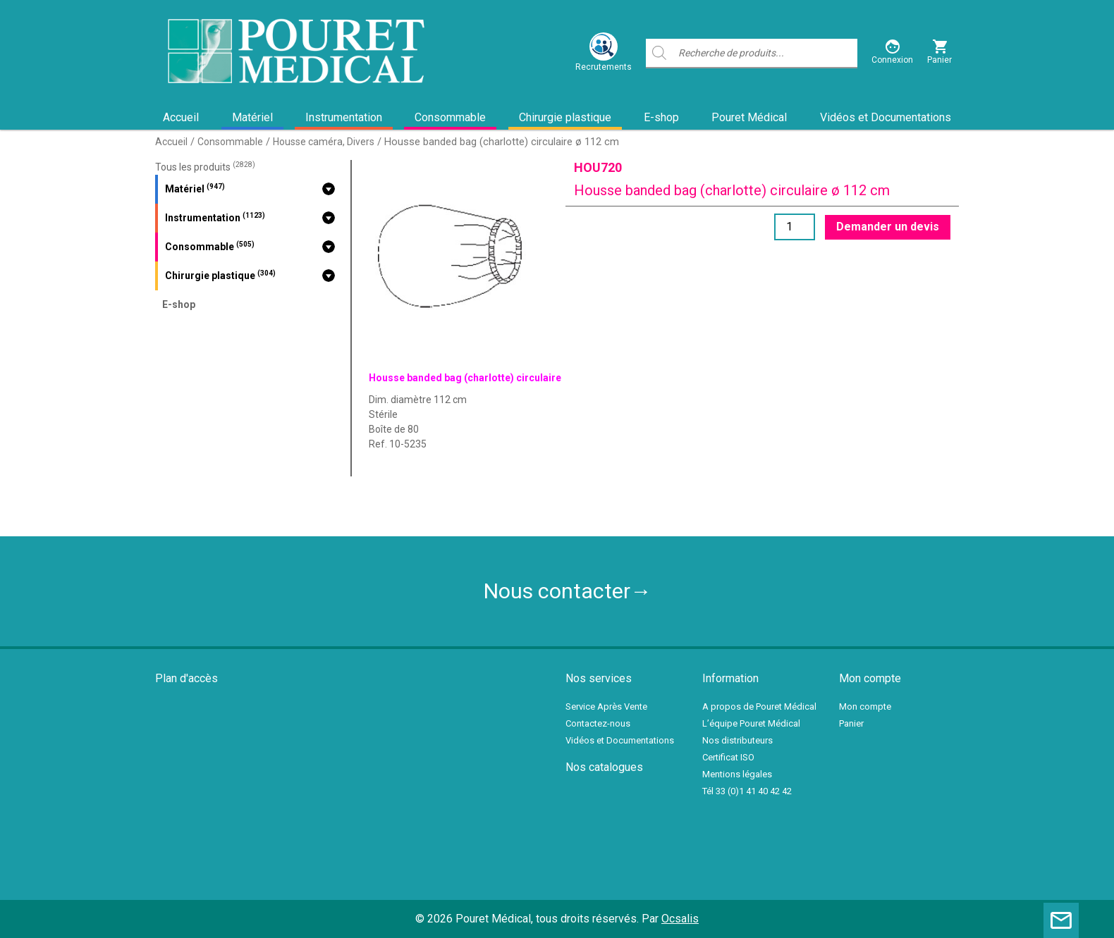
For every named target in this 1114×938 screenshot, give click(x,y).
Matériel (252, 117)
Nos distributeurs (737, 740)
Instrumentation (343, 117)
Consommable (450, 117)
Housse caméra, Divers (323, 141)
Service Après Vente (606, 706)
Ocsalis (680, 918)
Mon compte (865, 706)
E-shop (661, 117)
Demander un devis (887, 226)
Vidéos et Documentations (885, 117)
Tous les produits (205, 167)
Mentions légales (737, 774)
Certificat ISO (728, 757)
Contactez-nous (597, 723)
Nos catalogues (604, 767)
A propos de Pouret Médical (759, 706)
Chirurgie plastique (565, 117)
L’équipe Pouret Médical (751, 723)
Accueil (181, 117)
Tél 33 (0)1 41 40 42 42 (747, 791)
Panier (851, 723)
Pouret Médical (749, 117)
